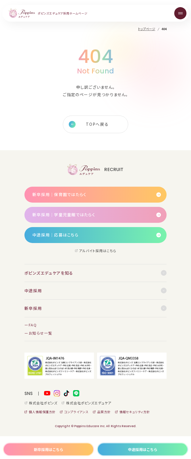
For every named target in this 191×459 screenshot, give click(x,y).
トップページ (146, 28)
